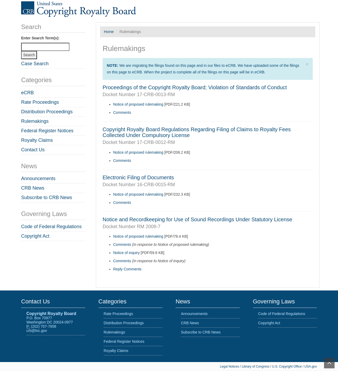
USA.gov (310, 366)
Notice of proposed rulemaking (138, 104)
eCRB (27, 92)
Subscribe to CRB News (46, 197)
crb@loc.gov (36, 330)
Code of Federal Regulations (51, 226)
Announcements (38, 178)
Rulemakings (35, 121)
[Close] (307, 64)
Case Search (35, 63)
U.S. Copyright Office (287, 366)
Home (109, 32)
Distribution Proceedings (47, 111)
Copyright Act (35, 236)
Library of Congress (256, 366)
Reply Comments (127, 269)
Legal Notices (229, 366)
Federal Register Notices (47, 130)
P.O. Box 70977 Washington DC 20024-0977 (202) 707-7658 (51, 320)
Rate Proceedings (40, 102)
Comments (122, 112)
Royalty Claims (37, 140)
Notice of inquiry (126, 253)
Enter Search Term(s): (40, 38)
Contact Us (33, 149)
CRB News (32, 188)
